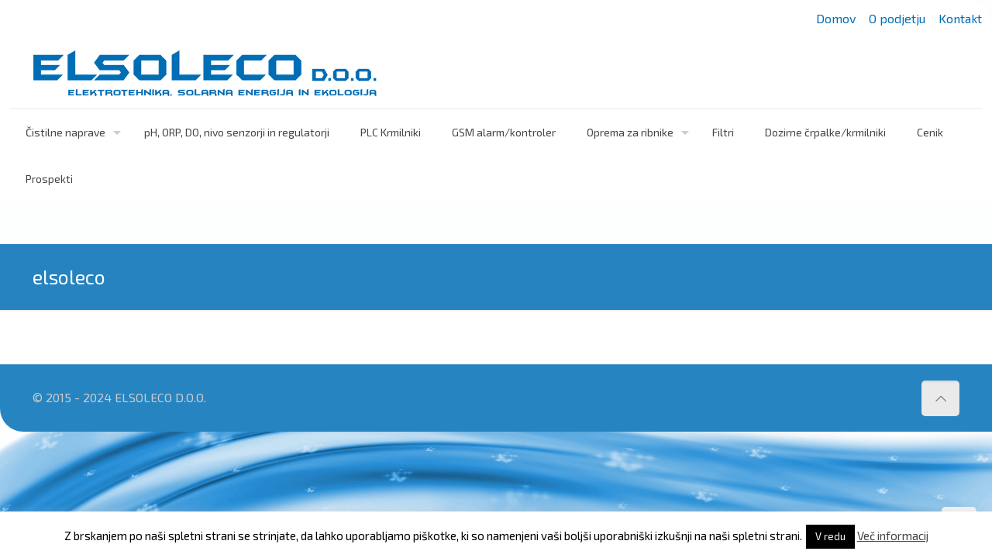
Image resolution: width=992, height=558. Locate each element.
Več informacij (892, 535)
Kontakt (960, 18)
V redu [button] (830, 536)
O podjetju (897, 18)
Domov (836, 18)
